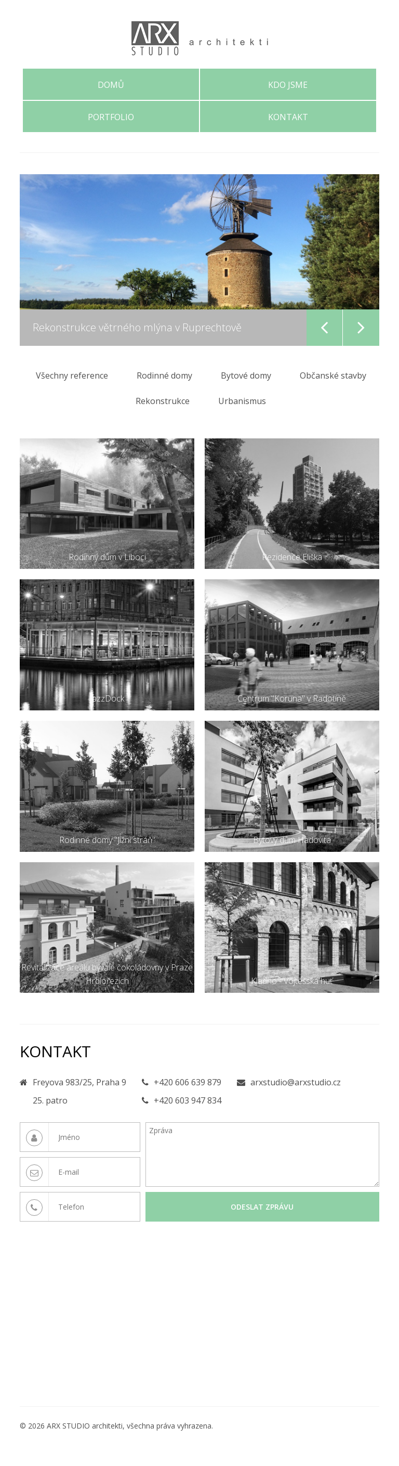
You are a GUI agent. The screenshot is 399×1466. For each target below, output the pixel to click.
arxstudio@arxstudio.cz (295, 1082)
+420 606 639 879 (187, 1082)
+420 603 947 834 (187, 1100)
